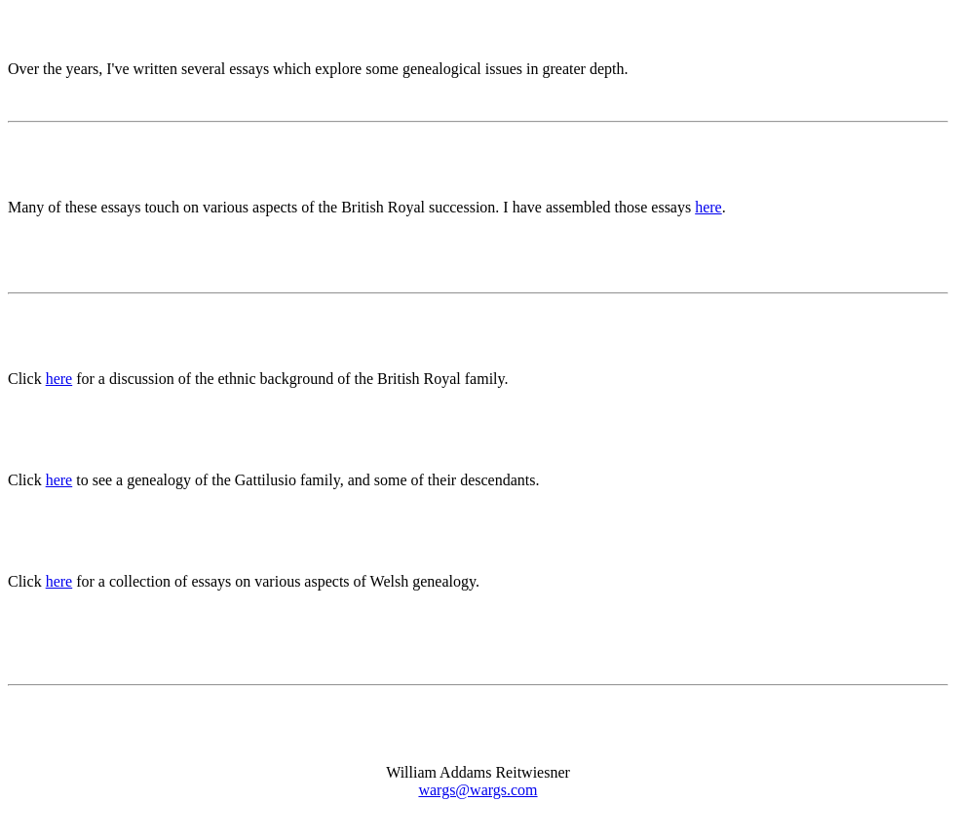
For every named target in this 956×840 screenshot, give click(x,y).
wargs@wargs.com (477, 790)
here (708, 207)
